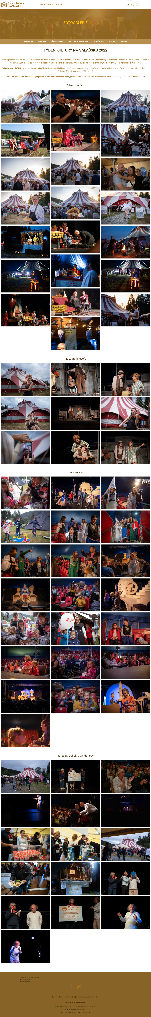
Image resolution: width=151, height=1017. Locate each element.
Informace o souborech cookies (87, 997)
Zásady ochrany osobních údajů (63, 997)
